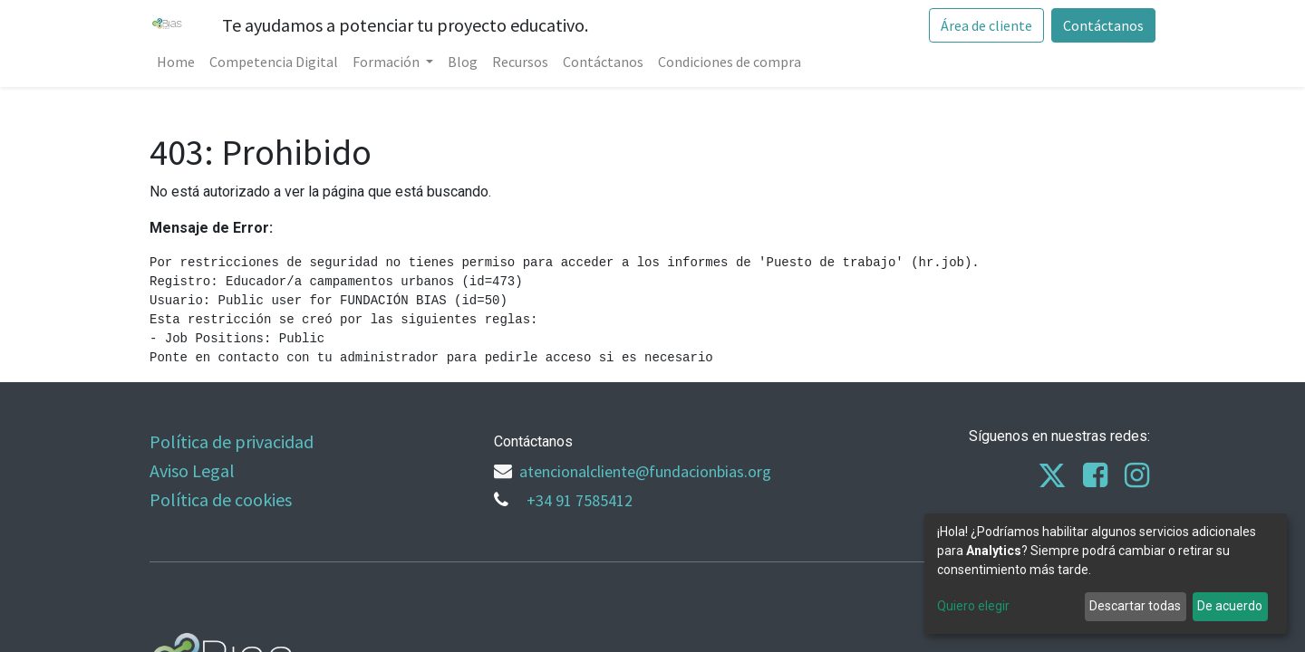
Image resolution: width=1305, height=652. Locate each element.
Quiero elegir (973, 606)
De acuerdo (1229, 606)
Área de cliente (986, 25)
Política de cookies (221, 499)
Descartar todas (1135, 606)
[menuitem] (176, 61)
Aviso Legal (192, 470)
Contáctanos (1103, 25)
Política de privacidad (232, 441)
